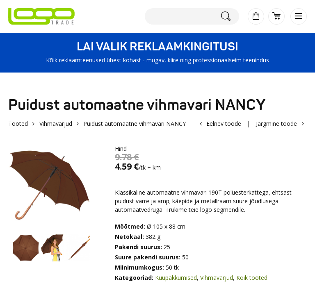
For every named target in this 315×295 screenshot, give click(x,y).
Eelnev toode (223, 123)
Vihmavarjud (55, 123)
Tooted (18, 123)
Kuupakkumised (176, 277)
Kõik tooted (251, 277)
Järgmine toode (276, 123)
